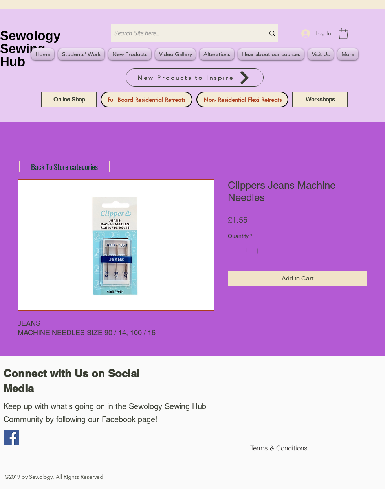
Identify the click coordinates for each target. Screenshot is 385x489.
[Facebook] (11, 437)
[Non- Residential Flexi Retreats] (242, 99)
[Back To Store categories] (64, 166)
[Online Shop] (69, 99)
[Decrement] (234, 251)
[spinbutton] (246, 251)
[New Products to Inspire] (195, 77)
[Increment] (258, 251)
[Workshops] (320, 99)
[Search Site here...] (182, 33)
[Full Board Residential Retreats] (146, 99)
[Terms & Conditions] (279, 448)
